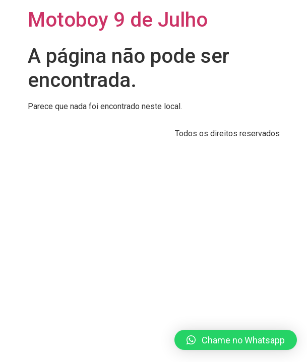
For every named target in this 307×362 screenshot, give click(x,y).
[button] (235, 340)
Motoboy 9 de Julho (118, 20)
